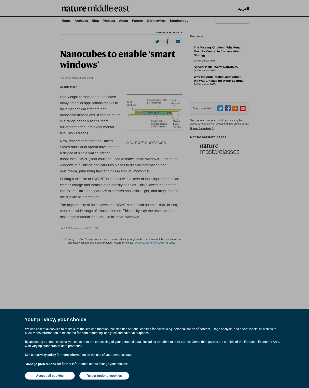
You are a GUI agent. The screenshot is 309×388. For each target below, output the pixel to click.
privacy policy (46, 355)
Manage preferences (40, 364)
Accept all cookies (50, 375)
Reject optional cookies (104, 375)
